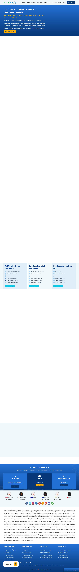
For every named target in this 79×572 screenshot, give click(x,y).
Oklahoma (50, 529)
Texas (5, 537)
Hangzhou (48, 519)
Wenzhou (62, 538)
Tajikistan (37, 535)
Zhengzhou (28, 540)
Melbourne (29, 527)
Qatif (58, 530)
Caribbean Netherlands (71, 513)
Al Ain (42, 510)
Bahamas (11, 511)
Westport (5, 540)
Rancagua (72, 530)
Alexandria (66, 510)
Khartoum (19, 522)
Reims (12, 532)
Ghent (63, 518)
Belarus (70, 511)
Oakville (37, 529)
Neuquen (26, 529)
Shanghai (17, 535)
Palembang (65, 529)
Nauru (10, 529)
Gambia (29, 518)
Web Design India (8, 552)
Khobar (22, 522)
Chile (59, 514)
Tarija (56, 535)
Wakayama (44, 538)
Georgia (44, 518)
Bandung (36, 511)
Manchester (18, 526)
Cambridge (51, 513)
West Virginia (66, 538)
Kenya (5, 522)
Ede (38, 516)
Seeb (59, 534)
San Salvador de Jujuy (8, 534)
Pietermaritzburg (52, 530)
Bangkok (39, 511)
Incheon (68, 519)
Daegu (66, 514)
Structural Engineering (63, 552)
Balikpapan (23, 511)
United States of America (65, 537)
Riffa (28, 532)
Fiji (8, 518)
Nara (74, 527)
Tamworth (47, 535)
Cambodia (47, 513)
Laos (51, 522)
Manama (14, 526)
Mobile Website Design (45, 552)
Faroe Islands (65, 516)
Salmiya (45, 532)
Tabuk (29, 535)
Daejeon (68, 514)
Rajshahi (68, 530)
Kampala (40, 521)
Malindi (5, 526)
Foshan (20, 518)
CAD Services (46, 565)
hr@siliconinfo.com (39, 482)
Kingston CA (34, 522)
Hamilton (40, 519)
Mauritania (6, 527)
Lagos (41, 522)
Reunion (21, 532)
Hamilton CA (44, 519)
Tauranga (63, 535)
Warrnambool (48, 538)
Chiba (57, 514)
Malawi (64, 524)
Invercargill (10, 521)
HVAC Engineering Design (63, 557)
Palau (62, 529)
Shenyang (24, 535)
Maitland (52, 524)
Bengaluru (11, 513)
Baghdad (8, 511)
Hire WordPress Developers (28, 555)
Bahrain (20, 511)
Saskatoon (51, 534)
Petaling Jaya (42, 530)
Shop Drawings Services (63, 555)
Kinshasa (37, 522)
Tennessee (73, 535)
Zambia (24, 540)
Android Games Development (46, 557)
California (39, 513)
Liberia (7, 524)
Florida (13, 518)
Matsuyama (73, 526)
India (71, 519)
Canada (54, 513)
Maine (49, 524)
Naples (72, 527)
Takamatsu (42, 535)
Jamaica (21, 521)
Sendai (66, 534)
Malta (8, 526)
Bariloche (51, 511)
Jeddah (26, 521)
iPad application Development (46, 555)
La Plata (24, 524)
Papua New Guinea (12, 530)
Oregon (56, 529)
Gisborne (69, 518)
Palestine (69, 529)
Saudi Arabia (56, 534)
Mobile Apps (40, 565)
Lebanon (67, 522)
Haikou (15, 519)
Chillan (61, 514)
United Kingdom (58, 537)
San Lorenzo (57, 532)
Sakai (42, 532)
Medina (25, 527)
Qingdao (61, 530)
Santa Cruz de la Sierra (20, 534)
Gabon (23, 518)
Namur (53, 527)
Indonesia (5, 521)
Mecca (19, 527)
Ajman (40, 510)
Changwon (35, 514)
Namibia (50, 527)
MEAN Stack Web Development (10, 550)
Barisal (54, 511)
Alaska (55, 510)
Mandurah (22, 526)
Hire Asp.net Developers (27, 557)
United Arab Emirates (51, 537)
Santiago (34, 534)
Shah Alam (13, 535)
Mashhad (58, 526)
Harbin (54, 519)
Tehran (67, 535)
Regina (9, 532)
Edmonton (45, 516)
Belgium (73, 511)
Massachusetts (63, 526)
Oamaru (41, 529)
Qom (64, 530)
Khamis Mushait (14, 522)
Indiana (73, 519)
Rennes (14, 532)
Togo (35, 537)
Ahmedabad (34, 510)
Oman (53, 529)
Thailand (7, 537)
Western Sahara (72, 538)
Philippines (47, 530)
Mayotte (13, 527)
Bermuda (23, 513)
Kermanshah (8, 522)
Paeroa (59, 529)
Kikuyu (27, 522)
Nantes (66, 527)
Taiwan (32, 535)
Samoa (50, 532)
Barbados (47, 511)
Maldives (71, 524)
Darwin (18, 516)
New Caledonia (33, 529)
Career (57, 565)
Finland (11, 518)
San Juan (52, 532)
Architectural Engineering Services (65, 550)
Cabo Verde (28, 513)
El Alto (51, 516)
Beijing (68, 511)
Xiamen (8, 540)
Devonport (32, 516)
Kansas (50, 521)
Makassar (56, 524)
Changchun (28, 514)
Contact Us (62, 565)
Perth (37, 530)
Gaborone (26, 518)
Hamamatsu (33, 519)
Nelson (16, 529)
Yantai (11, 540)
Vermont (29, 538)
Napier (69, 527)
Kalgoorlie (37, 521)
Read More (15, 486)
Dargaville (15, 516)
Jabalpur (15, 521)
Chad (20, 514)
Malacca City (60, 524)
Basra (59, 511)
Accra (20, 510)
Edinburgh (41, 516)
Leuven (74, 522)
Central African (16, 514)
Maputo (28, 526)
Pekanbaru (29, 530)
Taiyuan (34, 535)
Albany (60, 510)
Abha (9, 510)
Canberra (58, 513)
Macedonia (31, 524)
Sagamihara (31, 532)
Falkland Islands (59, 516)
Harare (52, 519)
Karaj (52, 521)
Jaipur (18, 521)
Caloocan (43, 513)
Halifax (24, 519)
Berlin (21, 513)
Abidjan (11, 510)
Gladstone (73, 518)
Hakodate (20, 519)
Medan (22, 527)
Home (22, 565)
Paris (26, 530)
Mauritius (9, 527)
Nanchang (56, 527)
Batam (62, 511)
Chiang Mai (54, 514)
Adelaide (27, 510)
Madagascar (38, 524)
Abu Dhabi (15, 510)
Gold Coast (9, 519)
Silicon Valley (40, 569)
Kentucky (73, 521)
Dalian (74, 514)
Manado (10, 526)
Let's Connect (71, 2)
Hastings (57, 519)
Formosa (16, 518)
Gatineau (32, 518)
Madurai (42, 524)
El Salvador (55, 516)
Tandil (51, 535)
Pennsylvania (33, 530)
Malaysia (67, 524)
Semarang (62, 534)
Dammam (5, 516)
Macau (27, 524)
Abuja (18, 510)
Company (26, 565)
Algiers (72, 510)
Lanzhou (49, 522)
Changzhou (39, 514)
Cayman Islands (11, 514)
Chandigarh (23, 514)
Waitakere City (39, 538)
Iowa (13, 521)
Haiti (18, 519)
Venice (26, 538)
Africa (31, 510)
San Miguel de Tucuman (71, 532)
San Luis (60, 532)
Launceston (60, 522)
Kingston (29, 522)
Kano (47, 521)
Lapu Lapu (54, 522)
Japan (24, 521)
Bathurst (64, 511)
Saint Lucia (39, 532)
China (63, 514)
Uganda (39, 537)
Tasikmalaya (59, 535)
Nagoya (36, 527)
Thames (10, 537)
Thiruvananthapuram (16, 537)
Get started (10, 286)
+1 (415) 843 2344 (8, 564)
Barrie (57, 511)
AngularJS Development (9, 557)
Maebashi (46, 524)
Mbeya (16, 527)
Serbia (74, 534)
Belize (5, 513)
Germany (54, 518)
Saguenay (35, 532)
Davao (21, 516)
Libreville (10, 524)
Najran (44, 527)
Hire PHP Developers (27, 550)
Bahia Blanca (16, 511)
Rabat (66, 530)
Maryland (54, 526)
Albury (63, 510)
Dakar (71, 514)
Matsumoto (68, 526)
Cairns (31, 513)
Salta (47, 532)
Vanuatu (18, 538)
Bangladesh (44, 511)
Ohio (43, 529)
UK (41, 537)
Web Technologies (33, 565)
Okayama (46, 529)
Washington (54, 538)
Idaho (63, 519)
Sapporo (47, 534)
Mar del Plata (33, 526)
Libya (12, 524)
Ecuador (35, 516)
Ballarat (27, 511)
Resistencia (18, 532)
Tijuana (28, 537)
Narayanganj (6, 529)
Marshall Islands (46, 526)
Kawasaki (58, 521)
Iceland (60, 519)
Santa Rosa (30, 534)
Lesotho (71, 522)
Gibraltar (66, 518)
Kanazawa (44, 521)
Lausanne (64, 522)
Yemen (22, 540)
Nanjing (60, 527)
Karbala (55, 521)
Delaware (24, 516)
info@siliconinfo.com (64, 482)
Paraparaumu (22, 530)
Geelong (36, 518)
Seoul (71, 534)
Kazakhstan (66, 521)
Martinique (51, 526)
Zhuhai (31, 540)
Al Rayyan (48, 510)
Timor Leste (32, 537)
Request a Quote (10, 31)
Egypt (48, 516)
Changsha (31, 514)
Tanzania (53, 535)
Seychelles (9, 535)
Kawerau (62, 521)
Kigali (25, 522)
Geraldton (51, 518)
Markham (37, 526)
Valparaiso (11, 538)
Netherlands (22, 529)
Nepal (18, 529)
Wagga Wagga (33, 538)
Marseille (41, 526)
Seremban (6, 535)
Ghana (58, 518)
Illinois (66, 519)
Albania (57, 510)
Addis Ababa (24, 510)
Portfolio (52, 565)
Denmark (28, 516)
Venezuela (22, 538)
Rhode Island (25, 532)
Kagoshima (30, 521)
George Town (40, 518)
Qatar (56, 530)
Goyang (12, 519)
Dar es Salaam (10, 516)
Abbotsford (6, 510)
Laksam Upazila (44, 522)
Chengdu (46, 514)
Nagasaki (33, 527)
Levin (5, 524)
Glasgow (5, 519)
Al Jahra (45, 510)
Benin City (17, 513)
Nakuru (47, 527)
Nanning (63, 527)
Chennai (50, 514)
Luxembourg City (17, 524)
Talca (45, 535)
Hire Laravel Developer (27, 552)
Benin (15, 513)
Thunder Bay (22, 537)
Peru (39, 530)
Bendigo (7, 513)
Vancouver (15, 538)
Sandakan (14, 534)
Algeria (69, 510)
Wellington (58, 538)
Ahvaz (37, 510)
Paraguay (18, 530)
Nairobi (39, 527)
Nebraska (12, 529)
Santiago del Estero (39, 534)
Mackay (34, 524)
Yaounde (14, 540)
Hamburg (36, 519)
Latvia (57, 522)
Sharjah (20, 535)
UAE (37, 537)
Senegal (68, 534)
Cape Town (62, 513)
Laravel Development (9, 555)
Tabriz (27, 535)
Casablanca (6, 514)
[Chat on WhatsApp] (52, 503)
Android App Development (46, 550)
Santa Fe (26, 534)
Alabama (51, 510)
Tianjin (26, 537)
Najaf (42, 527)
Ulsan (46, 537)
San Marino (64, 532)
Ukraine (43, 537)
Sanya (44, 534)
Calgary (36, 513)
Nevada (29, 529)
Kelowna (69, 521)
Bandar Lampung (32, 511)
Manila (26, 526)
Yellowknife (18, 540)
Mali (74, 524)
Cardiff (65, 513)
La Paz (21, 524)
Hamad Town (28, 519)
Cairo (34, 513)
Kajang (33, 521)
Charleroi (43, 514)
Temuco (69, 535)
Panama (7, 530)
